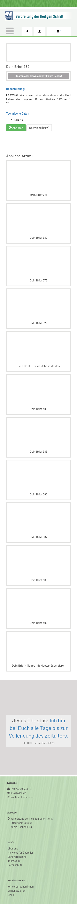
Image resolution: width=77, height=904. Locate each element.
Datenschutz (15, 865)
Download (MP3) (39, 127)
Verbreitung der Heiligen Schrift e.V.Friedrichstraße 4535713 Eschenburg (32, 822)
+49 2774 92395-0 (21, 788)
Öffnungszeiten (16, 890)
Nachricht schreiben (22, 797)
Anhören (16, 127)
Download (35, 76)
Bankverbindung (17, 856)
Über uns (13, 848)
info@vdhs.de (18, 793)
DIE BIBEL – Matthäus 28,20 (38, 743)
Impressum (14, 860)
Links (11, 894)
